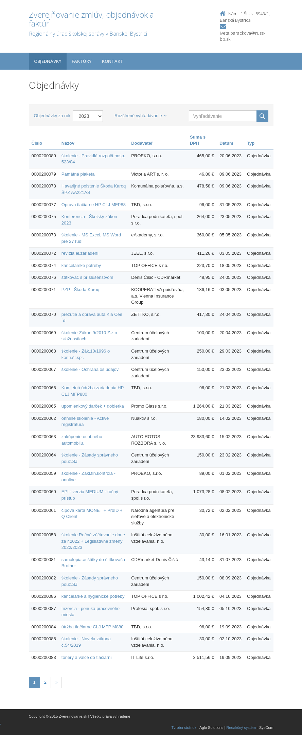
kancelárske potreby (81, 265)
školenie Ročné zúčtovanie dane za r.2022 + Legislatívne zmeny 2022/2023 (93, 541)
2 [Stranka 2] (45, 682)
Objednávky (47, 61)
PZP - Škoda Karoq (80, 289)
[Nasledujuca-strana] (56, 682)
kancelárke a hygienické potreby (93, 596)
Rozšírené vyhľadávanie (140, 115)
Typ (250, 143)
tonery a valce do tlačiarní (86, 657)
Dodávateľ (142, 143)
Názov (67, 143)
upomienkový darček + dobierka (92, 406)
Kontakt (112, 61)
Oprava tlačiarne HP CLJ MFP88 (93, 204)
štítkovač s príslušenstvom (87, 277)
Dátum (226, 143)
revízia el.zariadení (80, 253)
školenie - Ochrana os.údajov (90, 369)
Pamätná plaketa (78, 174)
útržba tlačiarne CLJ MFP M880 (92, 626)
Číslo (37, 143)
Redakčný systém (241, 727)
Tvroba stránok (184, 727)
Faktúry (82, 61)
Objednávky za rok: (53, 115)
